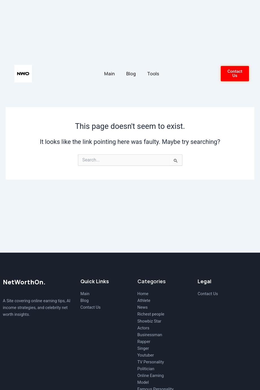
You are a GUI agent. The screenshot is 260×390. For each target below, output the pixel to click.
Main (109, 74)
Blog (131, 74)
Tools (153, 74)
